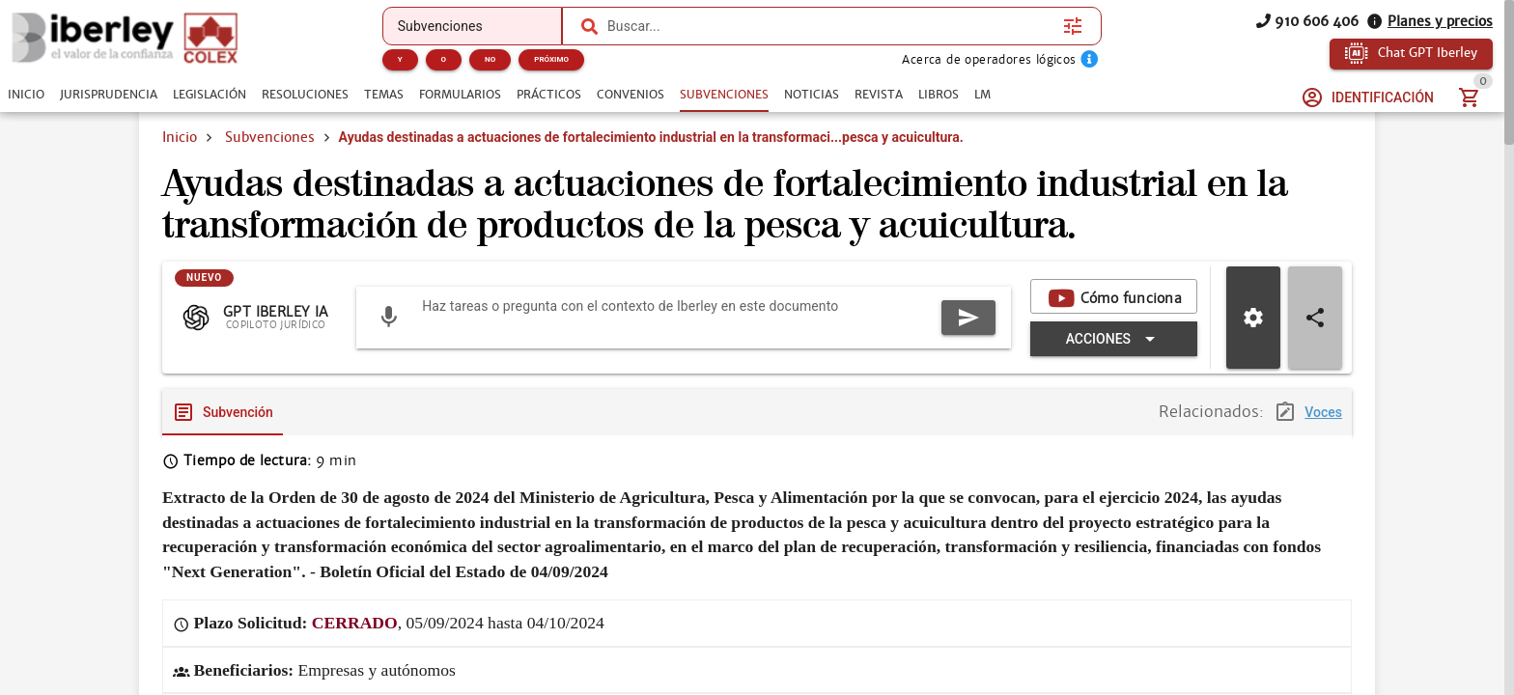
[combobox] (830, 26)
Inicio (179, 137)
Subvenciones (270, 137)
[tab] (26, 94)
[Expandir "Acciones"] (1113, 338)
